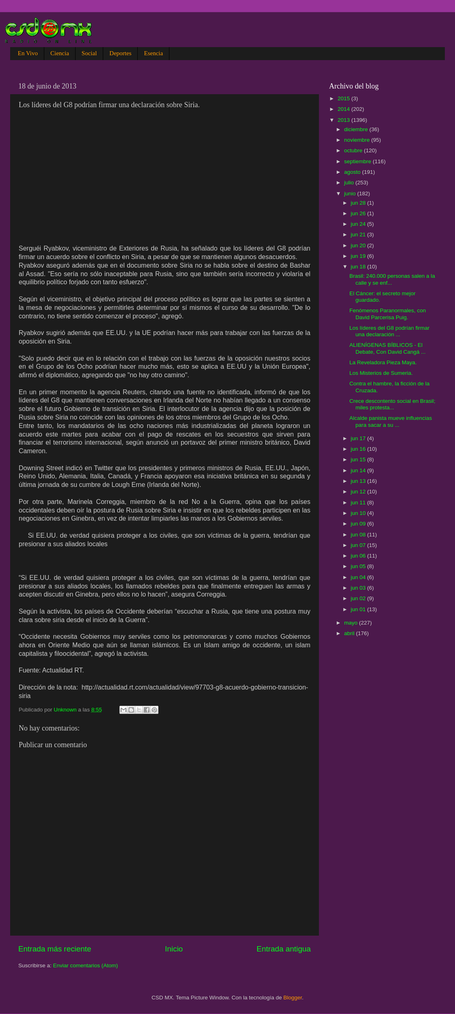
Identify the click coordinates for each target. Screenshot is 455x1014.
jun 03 (359, 588)
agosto (353, 172)
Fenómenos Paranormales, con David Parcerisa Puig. (387, 313)
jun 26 (359, 213)
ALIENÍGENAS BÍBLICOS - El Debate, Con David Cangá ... (387, 348)
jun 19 (359, 256)
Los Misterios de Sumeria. (381, 373)
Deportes (120, 53)
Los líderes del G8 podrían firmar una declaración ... (389, 331)
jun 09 (359, 524)
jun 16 (359, 449)
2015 (344, 98)
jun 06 (359, 556)
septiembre (358, 161)
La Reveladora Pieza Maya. (383, 362)
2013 (344, 120)
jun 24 (359, 224)
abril (350, 633)
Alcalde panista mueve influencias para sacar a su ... (390, 421)
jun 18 (359, 267)
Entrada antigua (284, 949)
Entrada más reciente (54, 949)
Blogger (293, 998)
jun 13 (359, 481)
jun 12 (359, 492)
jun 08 (359, 535)
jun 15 (359, 459)
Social (89, 53)
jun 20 (359, 245)
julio (349, 182)
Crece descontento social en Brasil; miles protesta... (392, 404)
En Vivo (28, 53)
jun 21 (359, 234)
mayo (351, 623)
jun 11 (359, 502)
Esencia (153, 53)
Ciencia (59, 53)
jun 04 (359, 577)
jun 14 (359, 470)
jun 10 (359, 513)
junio (350, 193)
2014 (344, 109)
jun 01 (359, 609)
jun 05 (359, 566)
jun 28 (359, 203)
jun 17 (359, 438)
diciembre (356, 129)
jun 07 (359, 545)
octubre (354, 150)
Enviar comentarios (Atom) (85, 965)
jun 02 (359, 598)
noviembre (357, 140)
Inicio (174, 949)
